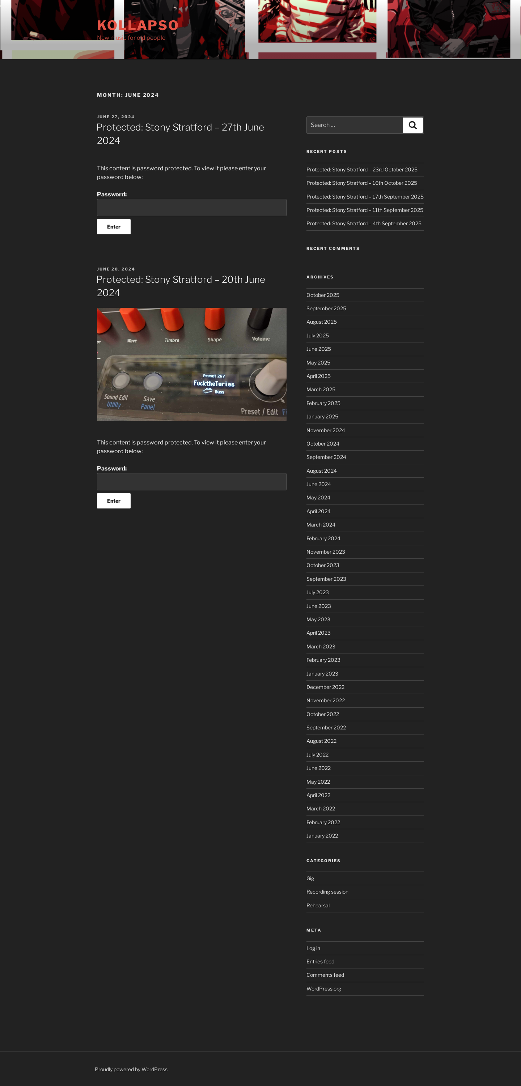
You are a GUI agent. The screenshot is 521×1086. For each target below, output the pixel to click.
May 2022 (318, 782)
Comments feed (325, 975)
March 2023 (320, 646)
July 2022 (317, 754)
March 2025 (320, 389)
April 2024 (318, 511)
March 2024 (320, 524)
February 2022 (323, 822)
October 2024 (322, 443)
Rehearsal (318, 905)
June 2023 (318, 606)
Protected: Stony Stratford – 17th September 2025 (365, 196)
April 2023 (318, 633)
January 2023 (322, 673)
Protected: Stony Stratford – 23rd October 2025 (362, 169)
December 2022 (325, 687)
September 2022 (326, 727)
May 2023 (318, 619)
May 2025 (318, 362)
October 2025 (322, 295)
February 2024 (323, 538)
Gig (310, 878)
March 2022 (320, 808)
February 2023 (323, 660)
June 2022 (318, 768)
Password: (192, 203)
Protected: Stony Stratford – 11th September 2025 (364, 210)
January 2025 (322, 416)
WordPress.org (323, 988)
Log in (313, 948)
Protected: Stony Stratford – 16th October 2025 (361, 183)
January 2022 (322, 835)
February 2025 (323, 403)
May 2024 (318, 497)
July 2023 (317, 592)
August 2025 (321, 322)
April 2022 (318, 795)
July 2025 (317, 335)
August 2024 (321, 471)
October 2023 (322, 565)
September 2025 (326, 308)
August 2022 (321, 741)
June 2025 (318, 349)
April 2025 (318, 376)
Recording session (327, 892)
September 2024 (326, 457)
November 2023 (325, 552)
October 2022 (322, 714)
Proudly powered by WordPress (131, 1069)
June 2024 (318, 484)
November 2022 (325, 700)
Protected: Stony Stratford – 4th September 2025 (364, 223)
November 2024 (325, 430)
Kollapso (138, 25)
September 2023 (326, 579)
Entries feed (320, 961)
